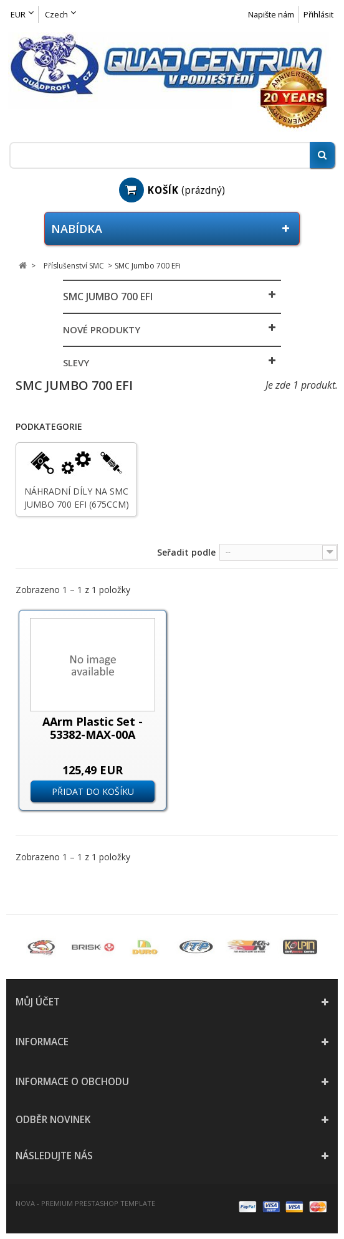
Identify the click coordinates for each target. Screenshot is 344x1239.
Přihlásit (318, 14)
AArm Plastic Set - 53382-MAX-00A (92, 728)
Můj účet (38, 1002)
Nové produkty (101, 329)
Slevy (76, 362)
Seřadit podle (186, 552)
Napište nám (271, 14)
